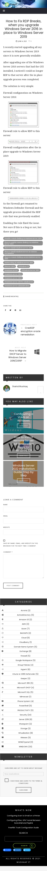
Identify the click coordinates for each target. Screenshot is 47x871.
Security (23, 715)
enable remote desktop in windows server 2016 (23, 238)
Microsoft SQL (24, 692)
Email (5, 516)
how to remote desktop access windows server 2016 (22, 258)
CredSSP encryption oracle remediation (23, 330)
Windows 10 (24, 266)
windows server (11, 270)
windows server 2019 (13, 278)
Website (6, 527)
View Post (23, 426)
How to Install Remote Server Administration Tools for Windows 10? (23, 443)
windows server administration (17, 286)
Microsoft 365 (24, 683)
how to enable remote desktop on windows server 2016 (21, 243)
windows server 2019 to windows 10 (19, 282)
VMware (23, 737)
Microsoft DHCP (24, 687)
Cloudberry (24, 642)
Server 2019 (24, 719)
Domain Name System (24, 647)
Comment (8, 552)
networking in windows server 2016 (19, 263)
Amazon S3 (24, 619)
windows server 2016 (13, 274)
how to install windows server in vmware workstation (20, 252)
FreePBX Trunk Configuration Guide (23, 827)
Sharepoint (24, 724)
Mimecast (24, 697)
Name (5, 505)
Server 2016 (10, 266)
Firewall (24, 656)
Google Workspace (24, 660)
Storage (24, 728)
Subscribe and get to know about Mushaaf (23, 768)
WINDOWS (23, 746)
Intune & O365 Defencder (24, 674)
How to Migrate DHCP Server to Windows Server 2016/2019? (23, 355)
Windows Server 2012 (30, 270)
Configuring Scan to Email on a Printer (23, 815)
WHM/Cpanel (24, 742)
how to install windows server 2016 (18, 248)
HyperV (24, 669)
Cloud (23, 637)
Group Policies (24, 665)
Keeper (24, 678)
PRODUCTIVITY (24, 710)
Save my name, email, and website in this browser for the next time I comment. (20, 544)
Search (23, 832)
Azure (23, 628)
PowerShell (23, 706)
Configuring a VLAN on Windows (23, 417)
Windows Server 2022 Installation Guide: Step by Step (23, 470)
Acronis (24, 610)
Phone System (24, 701)
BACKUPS (24, 633)
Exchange (24, 651)
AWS (24, 624)
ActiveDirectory (24, 615)
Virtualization (24, 733)
